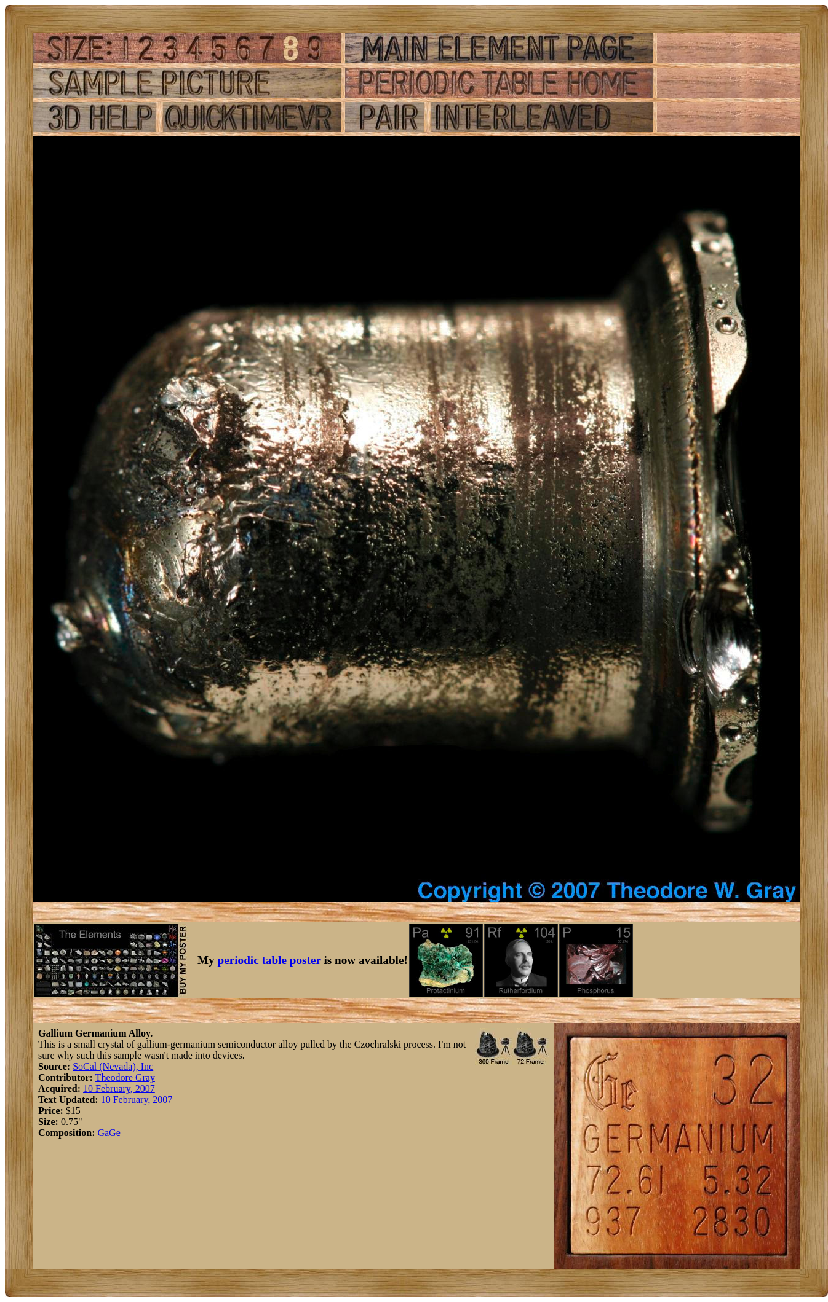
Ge (115, 1132)
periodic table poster (269, 960)
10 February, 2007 (119, 1088)
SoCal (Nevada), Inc (113, 1066)
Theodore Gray (125, 1077)
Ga (103, 1132)
